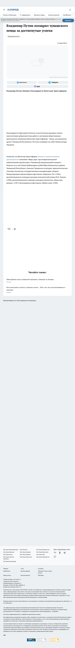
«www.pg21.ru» (17, 579)
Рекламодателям (25, 575)
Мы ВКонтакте (67, 15)
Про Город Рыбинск (25, 554)
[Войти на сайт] (70, 10)
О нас (22, 568)
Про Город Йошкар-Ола (43, 549)
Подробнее (55, 611)
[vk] (9, 229)
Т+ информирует (25, 15)
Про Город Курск (8, 554)
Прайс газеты (7, 575)
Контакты (40, 568)
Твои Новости (24, 549)
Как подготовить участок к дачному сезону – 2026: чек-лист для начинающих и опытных (37, 290)
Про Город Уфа (40, 554)
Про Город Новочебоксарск (10, 549)
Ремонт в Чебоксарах (9, 15)
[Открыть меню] (4, 10)
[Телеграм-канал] (53, 82)
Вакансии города (39, 15)
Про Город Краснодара (9, 561)
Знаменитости (14, 36)
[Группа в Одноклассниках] (59, 553)
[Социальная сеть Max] (37, 86)
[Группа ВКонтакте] (21, 82)
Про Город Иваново (25, 552)
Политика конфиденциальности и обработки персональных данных (22, 614)
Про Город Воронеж (8, 552)
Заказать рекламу (53, 15)
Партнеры (41, 575)
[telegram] (15, 229)
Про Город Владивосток (43, 557)
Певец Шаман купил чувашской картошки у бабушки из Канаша (37, 280)
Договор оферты (25, 571)
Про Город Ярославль (42, 552)
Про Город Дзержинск (26, 557)
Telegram (5, 568)
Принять (68, 20)
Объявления (6, 571)
